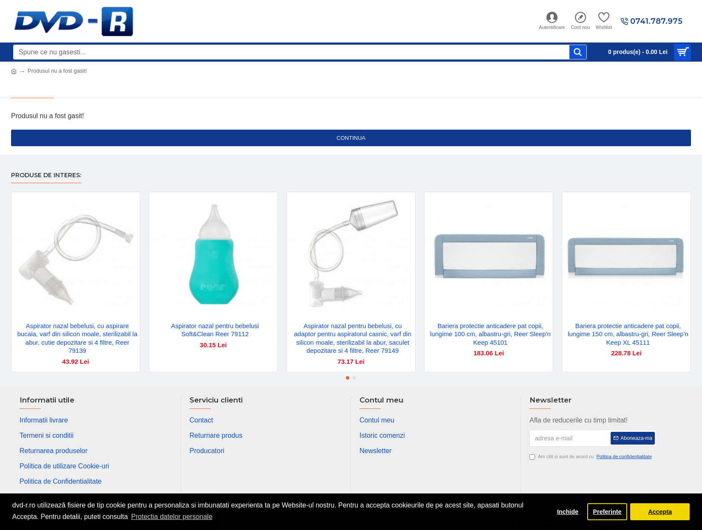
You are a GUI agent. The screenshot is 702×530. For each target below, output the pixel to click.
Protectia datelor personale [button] (171, 516)
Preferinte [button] (607, 511)
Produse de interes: (46, 175)
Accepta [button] (660, 511)
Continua (351, 138)
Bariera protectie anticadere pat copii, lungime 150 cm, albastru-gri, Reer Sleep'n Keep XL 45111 (628, 334)
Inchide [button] (567, 511)
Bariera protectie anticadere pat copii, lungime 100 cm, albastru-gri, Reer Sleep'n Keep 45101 (490, 334)
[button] (347, 378)
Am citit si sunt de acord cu (591, 456)
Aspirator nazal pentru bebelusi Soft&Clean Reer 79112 (215, 330)
